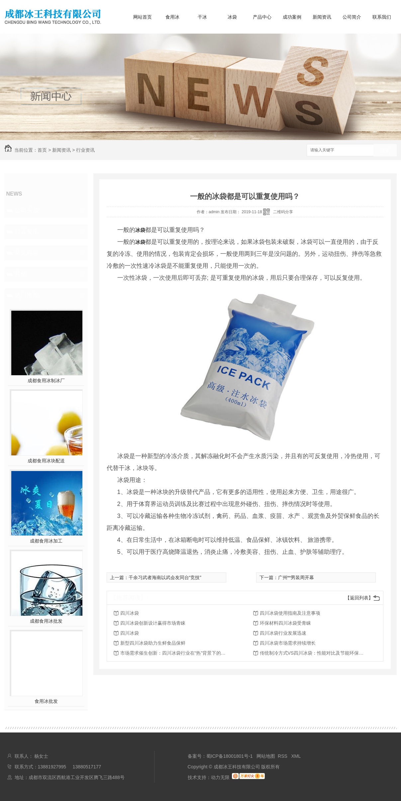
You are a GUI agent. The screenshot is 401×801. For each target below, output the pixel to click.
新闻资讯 (322, 17)
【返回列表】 (359, 597)
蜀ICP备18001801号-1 (229, 756)
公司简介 (352, 17)
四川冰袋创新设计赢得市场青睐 (152, 623)
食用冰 (172, 17)
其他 (21, 274)
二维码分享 (283, 212)
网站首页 (142, 17)
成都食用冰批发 (46, 621)
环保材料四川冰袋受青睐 (285, 623)
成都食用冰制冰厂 (46, 380)
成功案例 (292, 17)
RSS (283, 756)
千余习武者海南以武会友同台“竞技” (165, 577)
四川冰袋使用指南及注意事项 (290, 613)
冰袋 (232, 17)
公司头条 (27, 210)
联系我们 (381, 17)
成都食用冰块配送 (46, 460)
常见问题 (27, 252)
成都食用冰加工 (46, 541)
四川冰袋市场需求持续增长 (288, 643)
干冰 (202, 17)
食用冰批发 (46, 701)
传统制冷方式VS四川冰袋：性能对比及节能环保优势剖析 (313, 653)
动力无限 (220, 777)
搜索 (385, 150)
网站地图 (265, 756)
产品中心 (262, 17)
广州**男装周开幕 (296, 577)
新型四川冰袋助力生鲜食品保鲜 (152, 643)
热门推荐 (27, 295)
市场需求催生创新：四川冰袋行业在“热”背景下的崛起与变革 (173, 653)
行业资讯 (85, 150)
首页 (42, 150)
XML (296, 756)
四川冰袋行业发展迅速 (283, 633)
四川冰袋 (129, 613)
